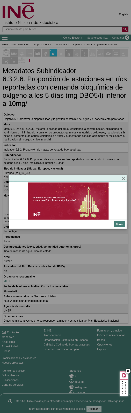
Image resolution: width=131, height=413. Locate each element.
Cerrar (119, 224)
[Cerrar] (123, 178)
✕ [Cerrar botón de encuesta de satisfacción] (128, 371)
